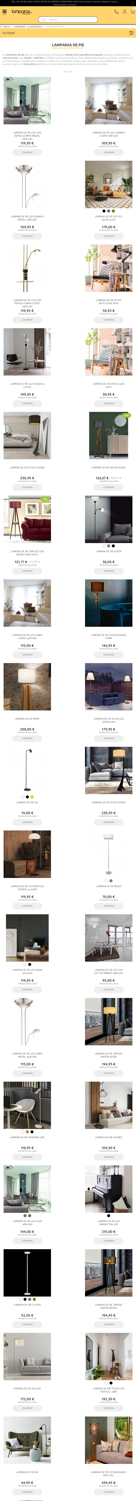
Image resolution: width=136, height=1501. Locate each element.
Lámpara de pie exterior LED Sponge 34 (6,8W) (24, 590)
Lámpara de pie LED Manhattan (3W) (24, 822)
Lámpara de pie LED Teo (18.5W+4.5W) (24, 205)
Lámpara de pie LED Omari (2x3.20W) (112, 590)
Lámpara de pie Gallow (24, 897)
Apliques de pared (81, 1398)
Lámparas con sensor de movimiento (44, 1420)
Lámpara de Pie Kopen (112, 357)
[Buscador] (44, 19)
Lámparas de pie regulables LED (110, 1122)
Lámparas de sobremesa (49, 1398)
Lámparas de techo (17, 1398)
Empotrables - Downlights (90, 1406)
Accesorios (30, 1427)
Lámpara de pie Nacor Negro (24, 357)
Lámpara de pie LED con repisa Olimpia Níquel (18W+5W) (24, 129)
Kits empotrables (82, 1420)
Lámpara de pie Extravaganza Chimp (68, 436)
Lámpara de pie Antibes (68, 743)
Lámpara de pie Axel (112, 974)
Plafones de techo (108, 1398)
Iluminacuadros (107, 1413)
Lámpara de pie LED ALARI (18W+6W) (112, 745)
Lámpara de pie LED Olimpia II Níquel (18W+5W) (112, 128)
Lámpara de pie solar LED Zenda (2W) (24, 513)
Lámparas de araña (57, 1406)
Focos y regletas (29, 1406)
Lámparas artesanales (78, 1413)
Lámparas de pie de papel (68, 1122)
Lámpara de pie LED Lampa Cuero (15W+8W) (24, 436)
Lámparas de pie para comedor (68, 1211)
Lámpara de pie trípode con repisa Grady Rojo (68, 359)
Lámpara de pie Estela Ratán (112, 511)
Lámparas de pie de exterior (110, 1211)
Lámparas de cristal (54, 1427)
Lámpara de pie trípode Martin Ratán (112, 667)
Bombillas (11, 1427)
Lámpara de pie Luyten (68, 820)
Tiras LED (11, 1420)
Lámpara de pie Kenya (68, 588)
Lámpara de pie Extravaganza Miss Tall (23, 976)
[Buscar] (71, 19)
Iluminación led (107, 1420)
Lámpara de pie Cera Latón (68, 974)
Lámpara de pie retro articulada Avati (112, 205)
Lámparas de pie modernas (25, 1122)
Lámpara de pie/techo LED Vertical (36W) (68, 899)
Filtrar (68, 33)
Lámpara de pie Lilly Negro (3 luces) (24, 282)
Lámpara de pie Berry (111, 434)
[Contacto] (116, 12)
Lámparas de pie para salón (25, 1211)
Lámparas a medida (17, 1413)
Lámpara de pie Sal (68, 511)
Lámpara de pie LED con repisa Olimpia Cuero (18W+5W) (68, 206)
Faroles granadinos (47, 1413)
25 (77, 1020)
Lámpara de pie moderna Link (24, 743)
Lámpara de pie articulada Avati (68, 282)
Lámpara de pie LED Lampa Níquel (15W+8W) (68, 667)
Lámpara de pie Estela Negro (112, 280)
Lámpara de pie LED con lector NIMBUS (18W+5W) (24, 667)
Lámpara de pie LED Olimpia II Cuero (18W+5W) (68, 128)
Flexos (9, 1406)
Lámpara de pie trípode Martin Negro (112, 822)
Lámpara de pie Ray (112, 897)
